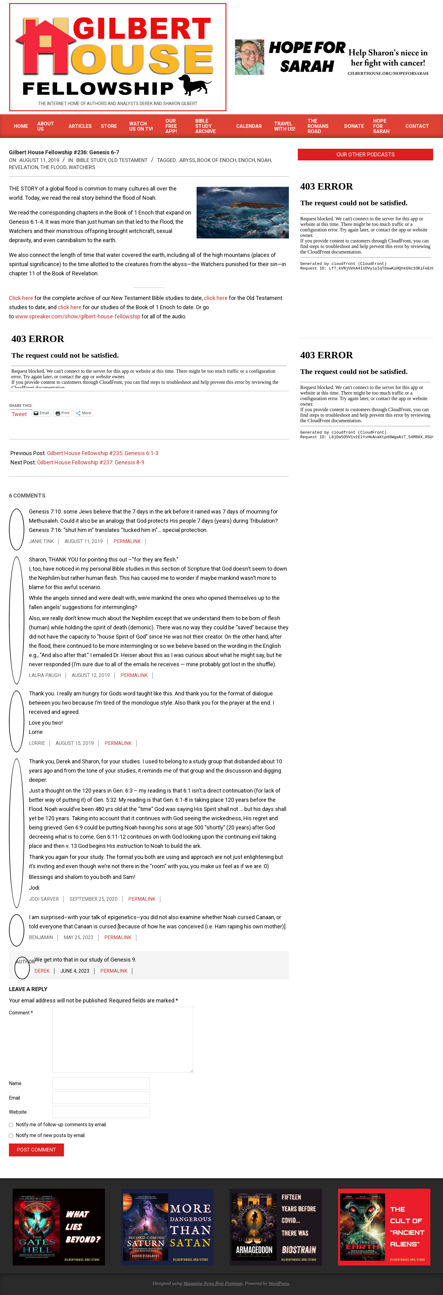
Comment (21, 1013)
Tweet (19, 413)
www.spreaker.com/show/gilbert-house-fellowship (77, 316)
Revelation (23, 167)
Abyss (187, 160)
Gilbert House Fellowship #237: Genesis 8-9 (90, 462)
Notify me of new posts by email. (51, 1136)
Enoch (246, 160)
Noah (264, 160)
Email (14, 1098)
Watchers (82, 167)
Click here (21, 298)
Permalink (127, 541)
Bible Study (91, 160)
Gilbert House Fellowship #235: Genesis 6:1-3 (102, 453)
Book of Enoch (216, 160)
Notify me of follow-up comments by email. (61, 1125)
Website (18, 1112)
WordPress (279, 1283)
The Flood (53, 167)
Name (15, 1083)
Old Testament (128, 160)
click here (216, 298)
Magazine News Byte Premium (213, 1283)
